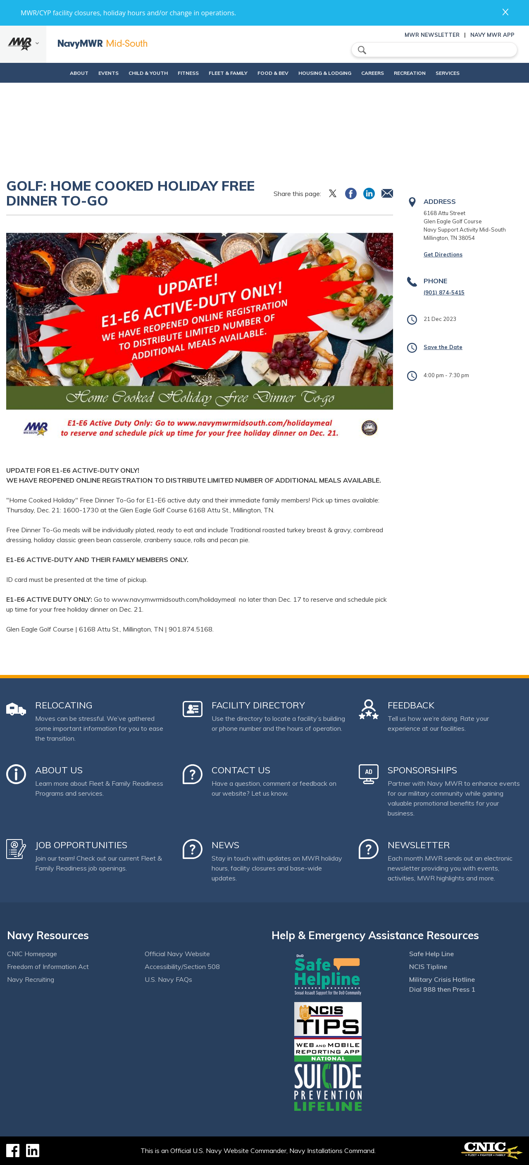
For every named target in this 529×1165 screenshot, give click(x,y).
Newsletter (419, 845)
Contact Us (241, 770)
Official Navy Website (177, 954)
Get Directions (443, 254)
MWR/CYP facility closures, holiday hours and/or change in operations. (128, 12)
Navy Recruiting (30, 979)
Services (465, 73)
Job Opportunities (81, 845)
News (225, 845)
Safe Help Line (431, 954)
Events (91, 73)
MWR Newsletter (432, 34)
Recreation (420, 73)
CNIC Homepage (32, 954)
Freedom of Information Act (48, 966)
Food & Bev (269, 73)
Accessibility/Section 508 (182, 966)
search (362, 50)
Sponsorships (422, 770)
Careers (383, 73)
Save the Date (443, 347)
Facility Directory (258, 705)
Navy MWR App (492, 34)
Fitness (177, 73)
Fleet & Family (224, 73)
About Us (59, 770)
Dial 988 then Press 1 (442, 989)
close (505, 12)
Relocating (64, 705)
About (54, 73)
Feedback (411, 705)
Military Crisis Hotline (442, 979)
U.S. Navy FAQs (168, 979)
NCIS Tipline (428, 966)
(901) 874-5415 (444, 292)
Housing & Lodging (328, 73)
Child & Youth (130, 73)
